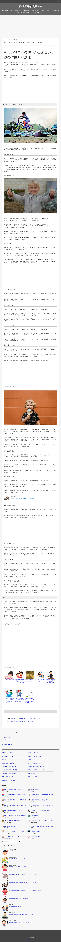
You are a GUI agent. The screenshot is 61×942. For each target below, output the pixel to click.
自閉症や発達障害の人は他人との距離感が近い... (16, 815)
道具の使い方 (31, 773)
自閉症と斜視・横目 (9, 679)
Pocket (26, 656)
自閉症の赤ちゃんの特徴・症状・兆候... (14, 789)
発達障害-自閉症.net (30, 6)
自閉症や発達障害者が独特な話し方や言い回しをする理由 (50, 681)
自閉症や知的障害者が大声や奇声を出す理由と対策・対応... (45, 794)
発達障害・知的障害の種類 (34, 756)
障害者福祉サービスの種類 (8, 780)
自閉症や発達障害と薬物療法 (9, 763)
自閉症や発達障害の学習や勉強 (36, 766)
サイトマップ (5, 739)
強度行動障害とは (34, 789)
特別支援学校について (7, 752)
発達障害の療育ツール (7, 756)
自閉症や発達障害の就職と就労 (9, 770)
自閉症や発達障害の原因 (34, 763)
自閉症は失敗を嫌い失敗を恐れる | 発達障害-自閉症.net (24, 498)
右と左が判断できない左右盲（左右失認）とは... (16, 794)
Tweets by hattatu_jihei (7, 744)
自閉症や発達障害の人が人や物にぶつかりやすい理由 (19, 700)
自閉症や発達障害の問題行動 (9, 766)
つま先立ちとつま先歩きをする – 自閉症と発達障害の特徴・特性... (21, 831)
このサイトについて (7, 737)
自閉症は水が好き (34, 815)
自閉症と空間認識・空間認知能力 (12, 820)
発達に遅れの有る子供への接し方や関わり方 (22, 721)
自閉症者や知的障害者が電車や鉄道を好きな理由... (43, 805)
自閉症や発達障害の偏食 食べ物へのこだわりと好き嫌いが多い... (20, 805)
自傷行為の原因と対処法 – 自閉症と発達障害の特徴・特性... (45, 820)
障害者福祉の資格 (32, 777)
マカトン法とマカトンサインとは (12, 836)
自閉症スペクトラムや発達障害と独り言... (40, 810)
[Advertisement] (30, 26)
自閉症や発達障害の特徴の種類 (12, 624)
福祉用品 (30, 759)
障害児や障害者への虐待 (8, 777)
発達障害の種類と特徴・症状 (37, 831)
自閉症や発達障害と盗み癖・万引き (13, 810)
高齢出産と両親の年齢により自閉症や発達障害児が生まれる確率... (20, 800)
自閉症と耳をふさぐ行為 (10, 826)
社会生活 (4, 759)
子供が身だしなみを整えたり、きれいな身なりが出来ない (25, 718)
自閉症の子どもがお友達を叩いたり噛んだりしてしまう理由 (19, 681)
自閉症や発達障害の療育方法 (9, 773)
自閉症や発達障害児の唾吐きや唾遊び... (40, 800)
